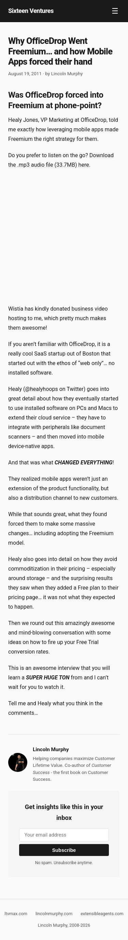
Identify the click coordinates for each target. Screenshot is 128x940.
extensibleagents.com (102, 913)
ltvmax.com (15, 913)
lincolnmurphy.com (53, 913)
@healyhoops (41, 389)
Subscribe (64, 850)
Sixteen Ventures (31, 10)
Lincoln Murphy (67, 73)
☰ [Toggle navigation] (115, 11)
